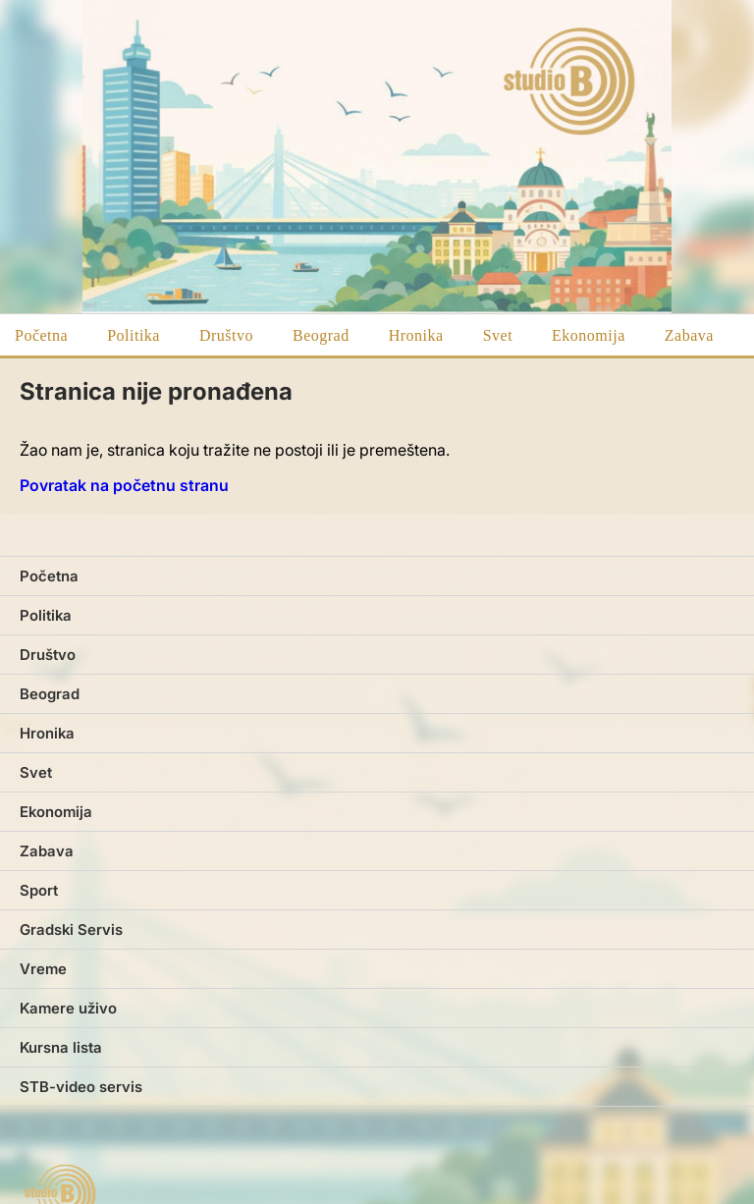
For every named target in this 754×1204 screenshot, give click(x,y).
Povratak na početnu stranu (124, 485)
